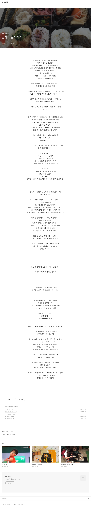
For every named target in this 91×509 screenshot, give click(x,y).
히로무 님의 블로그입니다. (12, 479)
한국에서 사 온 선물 (10, 412)
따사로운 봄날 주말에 (11, 414)
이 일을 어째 (8, 416)
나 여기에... (5, 2)
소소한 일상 (8, 406)
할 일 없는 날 (8, 418)
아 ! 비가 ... (8, 409)
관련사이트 (4, 498)
